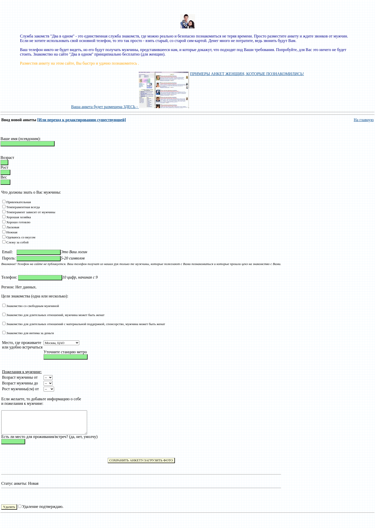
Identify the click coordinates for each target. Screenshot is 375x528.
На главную (364, 120)
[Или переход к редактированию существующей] (81, 120)
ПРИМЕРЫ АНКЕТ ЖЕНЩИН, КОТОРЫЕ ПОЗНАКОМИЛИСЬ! (247, 74)
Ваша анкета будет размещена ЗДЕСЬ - (130, 107)
